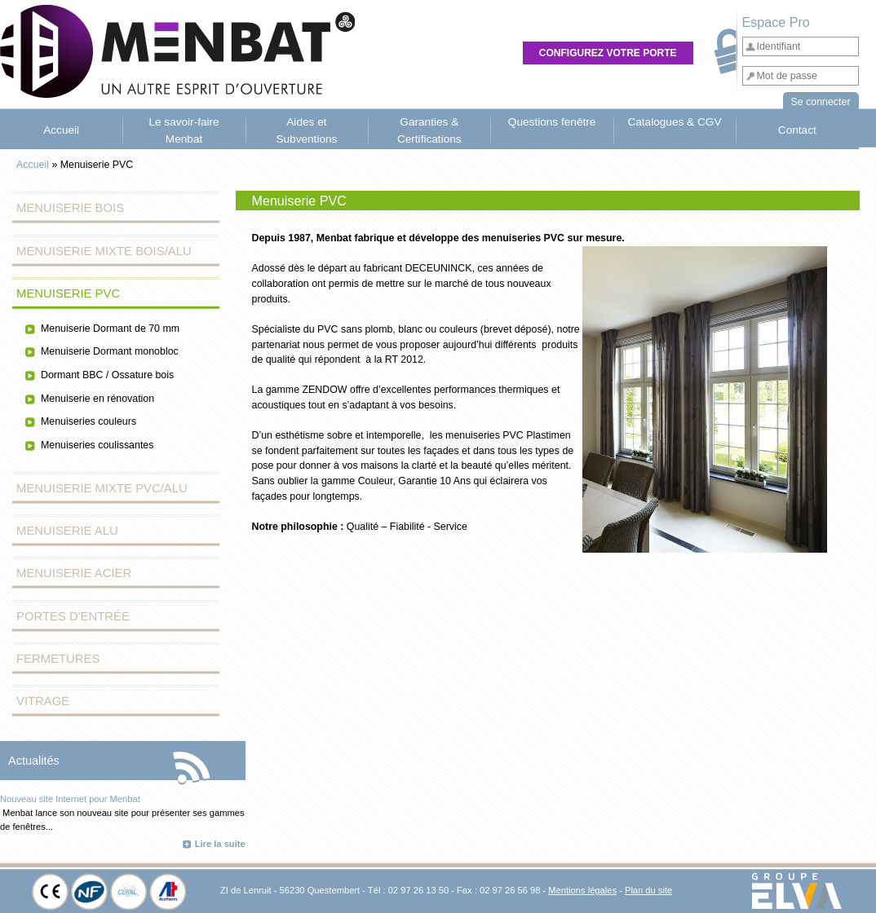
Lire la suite (220, 844)
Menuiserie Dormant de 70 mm (110, 328)
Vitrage (42, 701)
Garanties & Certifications (429, 130)
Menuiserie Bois (70, 207)
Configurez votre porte (608, 53)
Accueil (61, 130)
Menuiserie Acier (73, 573)
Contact (797, 130)
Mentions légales (582, 890)
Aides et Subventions (306, 130)
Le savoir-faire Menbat (183, 130)
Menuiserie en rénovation (97, 398)
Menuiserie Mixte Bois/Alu (104, 251)
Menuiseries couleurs (88, 421)
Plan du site (648, 890)
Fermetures (58, 658)
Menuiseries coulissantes (97, 445)
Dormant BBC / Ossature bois (107, 375)
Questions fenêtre (552, 122)
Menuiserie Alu (67, 530)
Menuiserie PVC (68, 293)
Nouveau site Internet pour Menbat (70, 799)
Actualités (34, 760)
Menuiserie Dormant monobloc (110, 351)
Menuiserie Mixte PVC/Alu (102, 488)
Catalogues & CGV (674, 122)
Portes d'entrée (73, 616)
